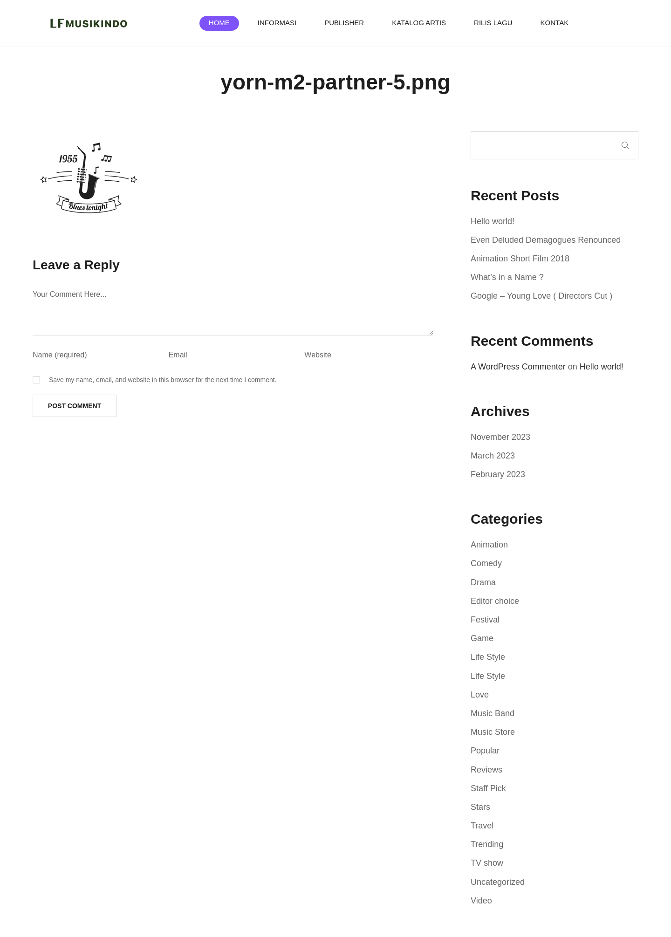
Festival (485, 619)
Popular (485, 750)
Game (482, 638)
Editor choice (495, 601)
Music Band (492, 713)
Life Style (488, 657)
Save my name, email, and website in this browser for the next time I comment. (163, 379)
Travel (482, 825)
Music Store (493, 732)
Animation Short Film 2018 (520, 258)
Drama (483, 582)
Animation (489, 544)
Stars (480, 807)
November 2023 (500, 437)
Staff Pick (488, 788)
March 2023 (493, 455)
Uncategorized (498, 882)
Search (625, 145)
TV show (487, 863)
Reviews (486, 769)
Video (481, 900)
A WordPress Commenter (518, 366)
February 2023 (498, 474)
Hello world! (492, 221)
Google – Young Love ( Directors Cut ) (541, 296)
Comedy (486, 563)
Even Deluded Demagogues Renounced (546, 240)
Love (480, 694)
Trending (487, 844)
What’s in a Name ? (507, 277)
